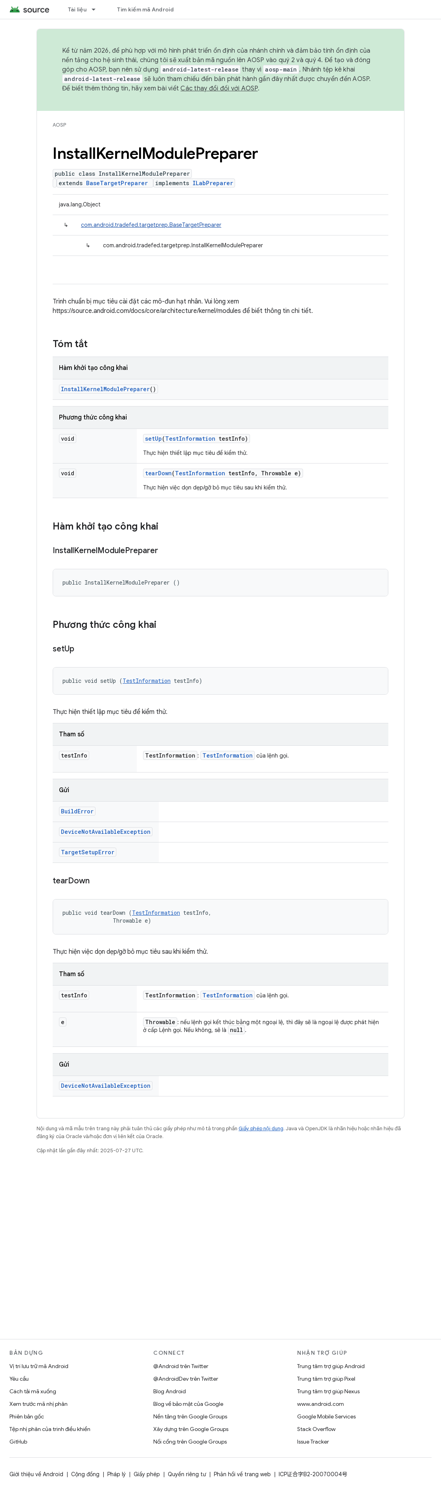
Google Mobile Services (326, 1416)
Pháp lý (116, 1474)
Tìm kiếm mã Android (145, 9)
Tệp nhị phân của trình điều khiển (49, 1429)
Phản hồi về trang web (242, 1474)
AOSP (59, 124)
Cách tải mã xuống (32, 1391)
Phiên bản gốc (26, 1416)
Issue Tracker (313, 1441)
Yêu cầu (19, 1378)
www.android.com (320, 1403)
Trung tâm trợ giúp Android (331, 1366)
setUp (153, 438)
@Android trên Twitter (180, 1366)
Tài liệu (77, 9)
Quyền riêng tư (187, 1474)
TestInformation (190, 438)
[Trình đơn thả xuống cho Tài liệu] (97, 9)
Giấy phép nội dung (261, 1128)
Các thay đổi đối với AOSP (218, 88)
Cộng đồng (85, 1474)
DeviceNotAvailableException (106, 831)
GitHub (18, 1441)
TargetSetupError (87, 852)
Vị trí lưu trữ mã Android (38, 1366)
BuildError (77, 811)
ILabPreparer (213, 183)
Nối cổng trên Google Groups (190, 1441)
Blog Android (169, 1391)
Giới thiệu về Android (36, 1474)
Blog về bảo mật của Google (188, 1403)
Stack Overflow (316, 1429)
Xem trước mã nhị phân (38, 1403)
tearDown (158, 473)
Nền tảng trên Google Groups (190, 1416)
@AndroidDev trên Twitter (185, 1378)
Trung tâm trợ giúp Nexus (328, 1391)
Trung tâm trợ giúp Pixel (326, 1378)
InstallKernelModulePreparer (105, 389)
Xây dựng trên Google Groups (190, 1429)
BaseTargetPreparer (117, 183)
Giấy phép (147, 1474)
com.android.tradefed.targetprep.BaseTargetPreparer (151, 224)
